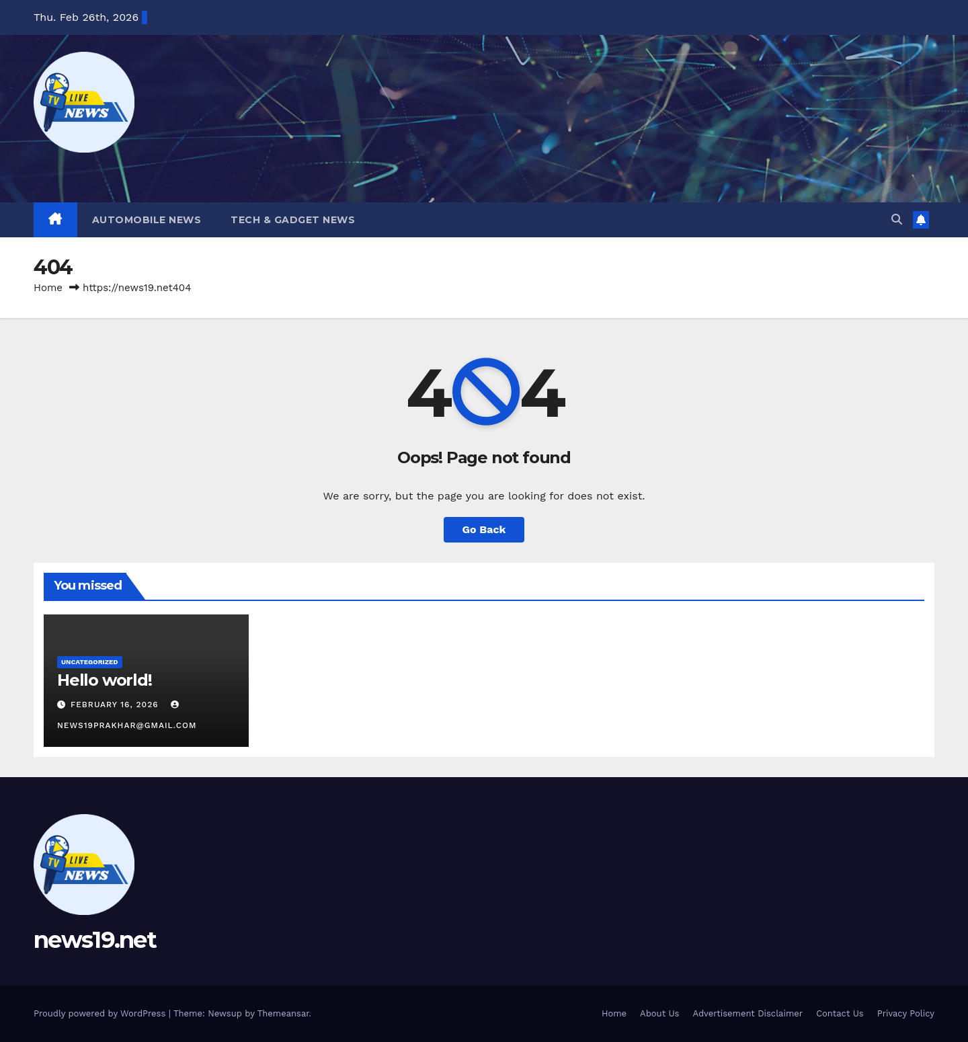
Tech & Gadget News (293, 220)
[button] (896, 219)
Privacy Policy (905, 1013)
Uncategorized (89, 662)
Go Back (484, 529)
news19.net (95, 940)
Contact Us (840, 1013)
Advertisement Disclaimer (747, 1013)
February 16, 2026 (116, 704)
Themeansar (283, 1013)
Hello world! (104, 680)
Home (48, 288)
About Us (659, 1013)
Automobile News (147, 220)
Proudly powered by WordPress (101, 1013)
